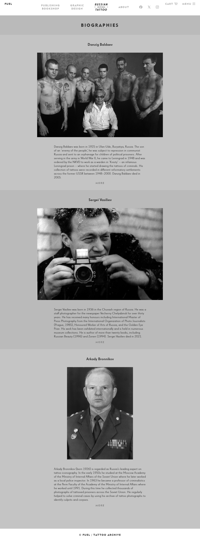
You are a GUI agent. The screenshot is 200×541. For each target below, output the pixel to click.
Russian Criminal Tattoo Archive (100, 3)
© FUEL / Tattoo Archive (100, 534)
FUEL (8, 3)
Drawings (61, 11)
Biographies (148, 11)
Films (129, 11)
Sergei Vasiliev (100, 200)
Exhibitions (111, 11)
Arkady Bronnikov (100, 359)
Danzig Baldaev (100, 44)
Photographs (85, 11)
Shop (45, 11)
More (100, 183)
